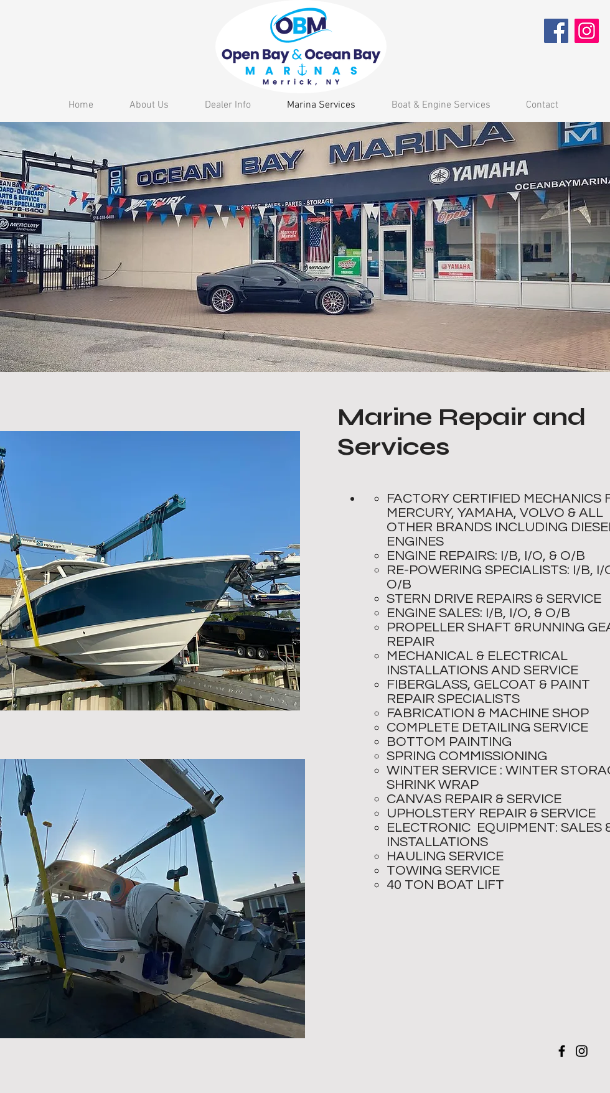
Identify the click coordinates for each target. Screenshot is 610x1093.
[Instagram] (587, 31)
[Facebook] (556, 31)
